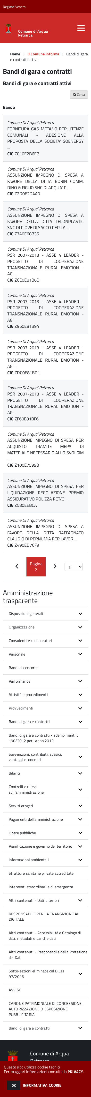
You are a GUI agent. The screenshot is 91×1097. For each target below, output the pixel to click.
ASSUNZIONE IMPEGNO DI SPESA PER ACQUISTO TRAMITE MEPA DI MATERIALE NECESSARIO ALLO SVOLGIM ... (45, 449)
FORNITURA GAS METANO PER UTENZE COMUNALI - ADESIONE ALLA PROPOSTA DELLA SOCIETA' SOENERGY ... (45, 138)
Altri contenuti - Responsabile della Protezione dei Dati (48, 954)
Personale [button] (17, 654)
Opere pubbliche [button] (22, 833)
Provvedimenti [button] (21, 708)
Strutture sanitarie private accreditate (41, 873)
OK (14, 1085)
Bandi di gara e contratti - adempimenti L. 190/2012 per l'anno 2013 (44, 738)
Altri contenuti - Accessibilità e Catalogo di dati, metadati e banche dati (45, 935)
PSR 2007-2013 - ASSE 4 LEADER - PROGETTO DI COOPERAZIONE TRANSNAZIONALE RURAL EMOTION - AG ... (45, 264)
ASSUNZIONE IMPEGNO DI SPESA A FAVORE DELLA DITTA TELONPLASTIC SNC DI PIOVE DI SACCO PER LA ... (45, 221)
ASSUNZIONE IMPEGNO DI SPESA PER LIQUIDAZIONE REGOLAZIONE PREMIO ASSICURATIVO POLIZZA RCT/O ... (45, 492)
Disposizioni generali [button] (26, 613)
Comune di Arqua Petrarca (33, 33)
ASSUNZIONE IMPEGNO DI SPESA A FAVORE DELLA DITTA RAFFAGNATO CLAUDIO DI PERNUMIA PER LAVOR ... (45, 532)
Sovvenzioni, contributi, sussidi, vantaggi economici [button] (35, 757)
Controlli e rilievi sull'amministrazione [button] (26, 789)
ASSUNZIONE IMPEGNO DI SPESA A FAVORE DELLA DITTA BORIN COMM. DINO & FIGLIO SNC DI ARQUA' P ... (45, 181)
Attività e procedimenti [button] (28, 694)
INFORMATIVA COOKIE (42, 1085)
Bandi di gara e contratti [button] (29, 721)
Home (15, 54)
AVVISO (15, 990)
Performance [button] (19, 681)
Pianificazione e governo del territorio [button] (40, 846)
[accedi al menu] (81, 28)
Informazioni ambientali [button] (29, 860)
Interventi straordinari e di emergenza (41, 887)
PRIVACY (75, 1072)
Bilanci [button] (14, 773)
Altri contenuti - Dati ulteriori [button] (34, 900)
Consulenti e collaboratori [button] (30, 640)
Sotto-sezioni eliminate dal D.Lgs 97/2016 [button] (36, 973)
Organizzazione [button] (21, 627)
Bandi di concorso (23, 668)
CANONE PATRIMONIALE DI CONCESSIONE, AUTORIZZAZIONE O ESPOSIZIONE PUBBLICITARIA (46, 1008)
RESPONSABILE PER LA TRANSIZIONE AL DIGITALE (44, 916)
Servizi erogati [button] (21, 806)
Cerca (79, 94)
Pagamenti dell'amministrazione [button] (36, 819)
